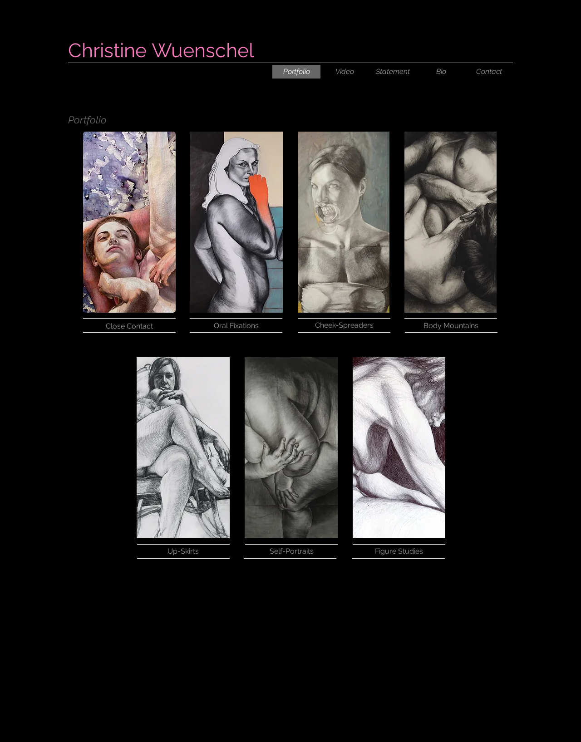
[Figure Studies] (399, 551)
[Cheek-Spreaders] (344, 325)
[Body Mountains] (451, 326)
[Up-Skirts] (183, 551)
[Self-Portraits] (291, 551)
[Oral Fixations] (236, 325)
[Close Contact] (129, 326)
